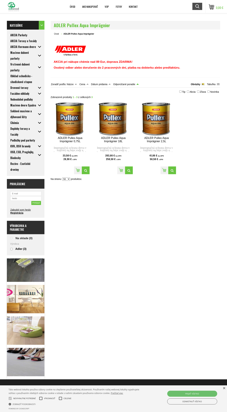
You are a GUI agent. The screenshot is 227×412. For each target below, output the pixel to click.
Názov (70, 84)
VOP (107, 6)
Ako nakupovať (90, 6)
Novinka (214, 91)
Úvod (72, 6)
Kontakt (133, 6)
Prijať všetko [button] (192, 393)
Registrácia (16, 213)
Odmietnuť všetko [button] (192, 401)
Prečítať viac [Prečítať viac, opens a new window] (117, 393)
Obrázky (195, 84)
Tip (183, 91)
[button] (24, 398)
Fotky (119, 6)
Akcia (192, 91)
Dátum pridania (99, 84)
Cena (82, 84)
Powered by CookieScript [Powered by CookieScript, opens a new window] (19, 409)
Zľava (203, 91)
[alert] (113, 398)
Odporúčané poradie (124, 84)
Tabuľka (211, 84)
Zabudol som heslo (20, 209)
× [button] (224, 388)
